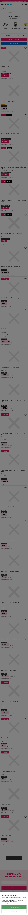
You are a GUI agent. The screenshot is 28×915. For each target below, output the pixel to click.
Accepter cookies (14, 907)
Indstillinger (14, 911)
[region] (14, 903)
